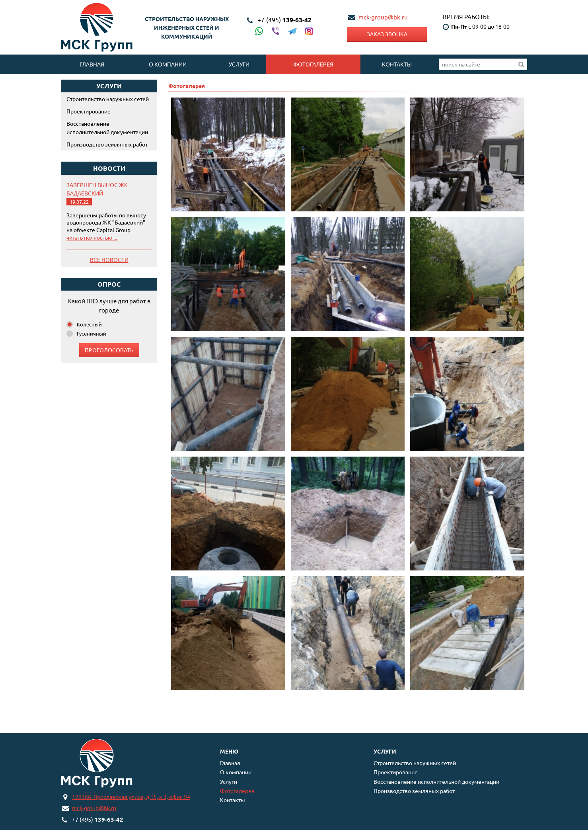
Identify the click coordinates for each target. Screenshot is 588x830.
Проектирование (88, 111)
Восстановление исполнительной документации (107, 127)
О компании (168, 64)
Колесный (89, 324)
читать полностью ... (91, 237)
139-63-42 (284, 20)
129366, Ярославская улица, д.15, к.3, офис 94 (131, 796)
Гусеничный (91, 333)
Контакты (397, 64)
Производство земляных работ (107, 144)
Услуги (239, 64)
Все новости (109, 259)
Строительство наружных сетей (107, 98)
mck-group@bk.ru (383, 17)
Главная (92, 64)
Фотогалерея (313, 64)
